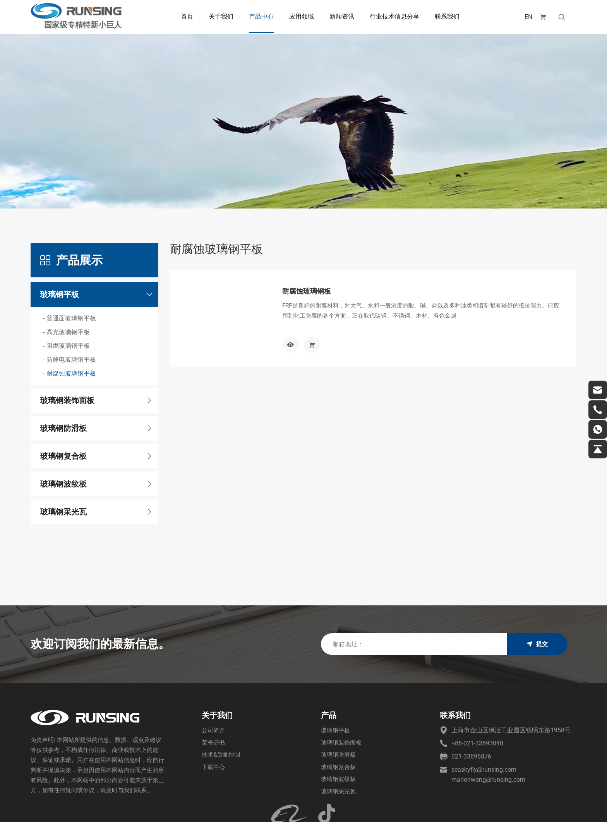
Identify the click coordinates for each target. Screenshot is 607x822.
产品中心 (259, 16)
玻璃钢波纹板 (339, 733)
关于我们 (219, 16)
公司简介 (214, 682)
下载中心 (214, 721)
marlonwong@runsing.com (488, 731)
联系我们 (445, 16)
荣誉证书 (214, 695)
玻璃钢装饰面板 (342, 695)
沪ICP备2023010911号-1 (203, 808)
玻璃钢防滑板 (339, 708)
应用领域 (299, 16)
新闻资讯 (340, 16)
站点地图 (564, 808)
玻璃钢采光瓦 (339, 746)
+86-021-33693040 (477, 695)
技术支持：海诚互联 (523, 808)
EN (524, 17)
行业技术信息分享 (392, 16)
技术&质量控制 (222, 708)
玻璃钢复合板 (339, 721)
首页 (185, 16)
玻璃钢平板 (336, 682)
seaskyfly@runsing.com (483, 721)
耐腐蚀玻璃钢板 (309, 242)
